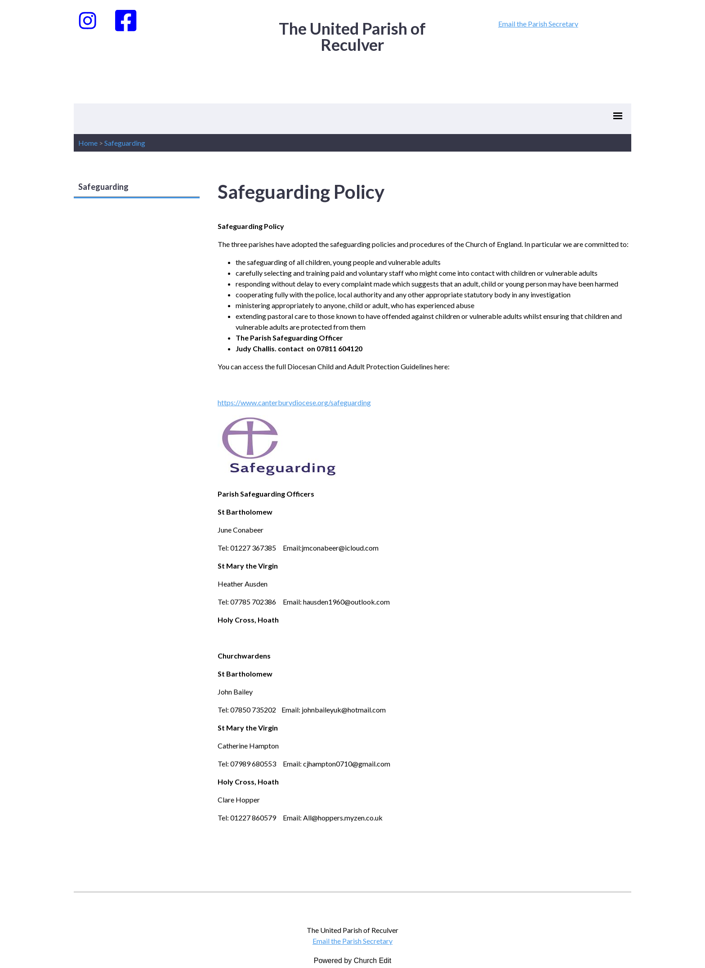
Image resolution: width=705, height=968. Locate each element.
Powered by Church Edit (353, 960)
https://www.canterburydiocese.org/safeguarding (294, 402)
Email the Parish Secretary (538, 23)
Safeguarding (124, 143)
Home (88, 143)
